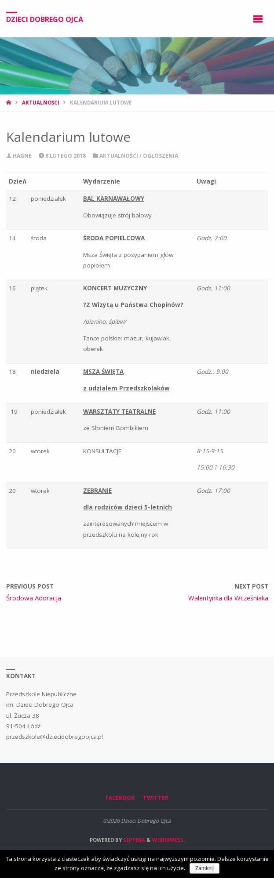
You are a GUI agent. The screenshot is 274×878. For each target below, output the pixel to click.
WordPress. (168, 840)
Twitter (155, 798)
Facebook (120, 798)
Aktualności (40, 102)
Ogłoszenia (160, 155)
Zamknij (204, 868)
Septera (133, 840)
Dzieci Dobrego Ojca (44, 19)
